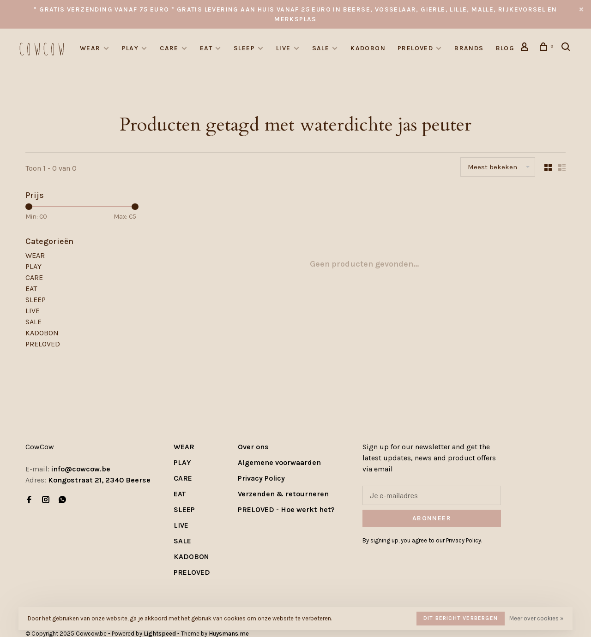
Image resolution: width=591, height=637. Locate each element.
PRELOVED (415, 48)
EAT (206, 48)
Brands (468, 48)
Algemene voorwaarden (279, 462)
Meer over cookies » (536, 618)
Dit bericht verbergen (460, 618)
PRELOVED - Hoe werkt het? (286, 509)
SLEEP (244, 48)
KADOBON (368, 48)
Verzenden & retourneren (283, 493)
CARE (169, 48)
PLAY (130, 48)
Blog (505, 48)
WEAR (90, 48)
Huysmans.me (229, 633)
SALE (321, 48)
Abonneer (431, 518)
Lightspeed (160, 633)
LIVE (283, 48)
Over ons (253, 446)
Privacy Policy (261, 478)
